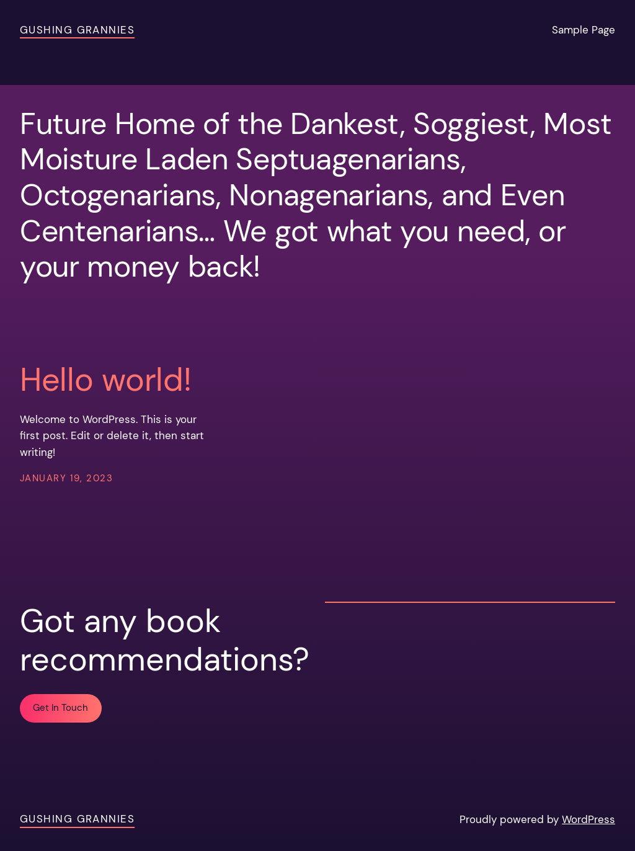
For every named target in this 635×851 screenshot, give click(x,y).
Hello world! (105, 379)
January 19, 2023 (66, 478)
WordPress (588, 819)
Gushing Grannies (77, 30)
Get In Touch (60, 708)
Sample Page (583, 30)
